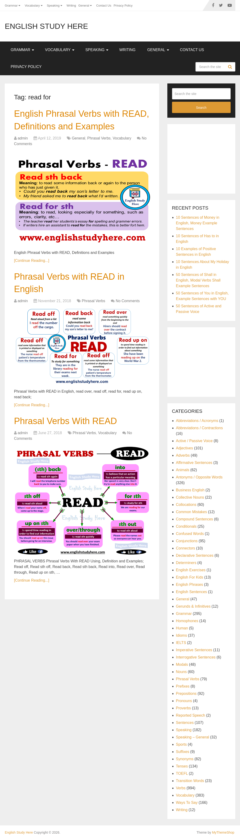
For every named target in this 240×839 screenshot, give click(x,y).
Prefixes (183, 686)
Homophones (187, 621)
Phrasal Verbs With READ (65, 421)
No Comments (128, 301)
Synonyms (185, 759)
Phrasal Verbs (99, 138)
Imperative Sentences (194, 650)
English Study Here (46, 26)
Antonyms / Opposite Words (199, 477)
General (83, 5)
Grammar (11, 5)
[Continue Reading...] (31, 261)
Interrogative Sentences (196, 657)
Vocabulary (32, 5)
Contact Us (103, 5)
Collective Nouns (190, 497)
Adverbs (183, 455)
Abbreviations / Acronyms (197, 421)
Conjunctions (187, 541)
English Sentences (191, 592)
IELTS (181, 643)
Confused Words (190, 534)
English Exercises (191, 570)
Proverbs (183, 708)
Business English (190, 490)
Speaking (53, 5)
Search (230, 66)
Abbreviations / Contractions (199, 428)
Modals (182, 664)
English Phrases (189, 585)
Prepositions (186, 694)
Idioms (181, 635)
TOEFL (182, 773)
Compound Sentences (194, 519)
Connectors (185, 548)
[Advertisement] (206, 158)
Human (182, 628)
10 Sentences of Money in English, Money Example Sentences (197, 223)
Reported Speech (190, 715)
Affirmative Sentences (194, 463)
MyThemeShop (223, 832)
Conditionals (186, 526)
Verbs (181, 788)
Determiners (186, 563)
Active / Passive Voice (194, 441)
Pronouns (184, 701)
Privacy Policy (123, 5)
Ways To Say (187, 803)
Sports (181, 744)
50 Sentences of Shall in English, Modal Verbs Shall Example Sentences (198, 280)
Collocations (186, 505)
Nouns (181, 672)
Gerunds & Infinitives (193, 606)
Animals (182, 470)
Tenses (182, 766)
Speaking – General (192, 737)
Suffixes (182, 752)
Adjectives (184, 448)
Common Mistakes (191, 512)
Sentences (185, 723)
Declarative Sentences (195, 555)
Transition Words (190, 781)
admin (23, 138)
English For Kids (189, 577)
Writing (71, 5)
